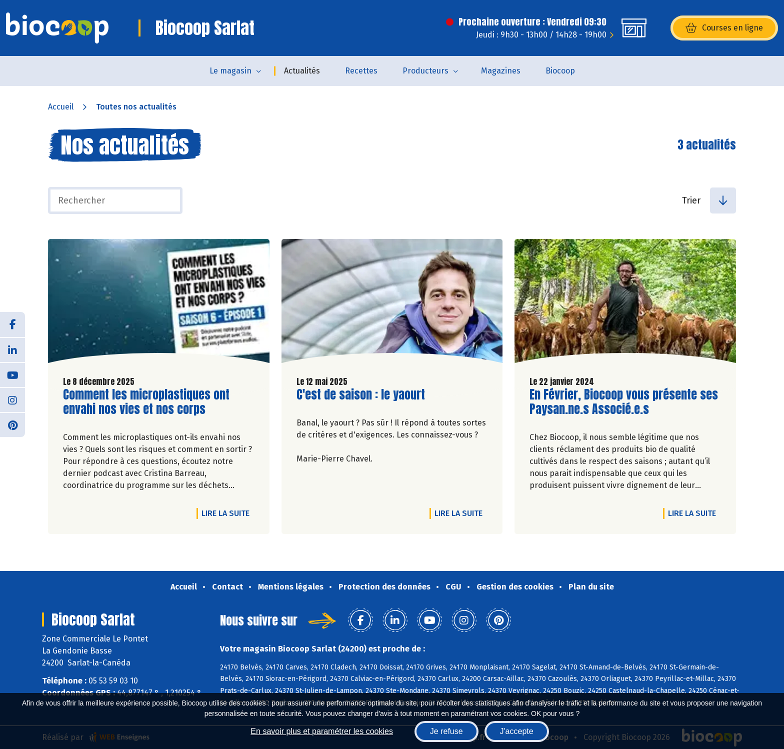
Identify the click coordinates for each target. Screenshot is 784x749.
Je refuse (446, 731)
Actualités (302, 71)
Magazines (500, 71)
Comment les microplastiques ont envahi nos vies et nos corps (146, 402)
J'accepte (517, 731)
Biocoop (560, 71)
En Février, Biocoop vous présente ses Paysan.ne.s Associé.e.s (624, 402)
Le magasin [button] (231, 71)
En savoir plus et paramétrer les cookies (321, 731)
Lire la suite (228, 513)
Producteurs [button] (425, 71)
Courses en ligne (724, 28)
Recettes (361, 71)
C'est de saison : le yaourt (360, 395)
